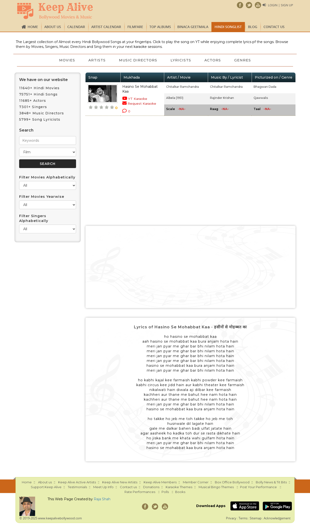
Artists (96, 60)
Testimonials (77, 487)
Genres (243, 60)
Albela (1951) (174, 98)
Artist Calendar (106, 26)
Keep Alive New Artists (119, 482)
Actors (213, 60)
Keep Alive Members (160, 482)
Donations (151, 487)
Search (26, 130)
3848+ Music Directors (41, 113)
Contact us (274, 26)
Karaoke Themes (179, 487)
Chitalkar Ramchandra (182, 86)
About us (52, 26)
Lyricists (181, 60)
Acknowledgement (277, 518)
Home (33, 26)
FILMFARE (135, 26)
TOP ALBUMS (160, 26)
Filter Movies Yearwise (41, 196)
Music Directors (138, 60)
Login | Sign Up (280, 5)
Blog (252, 26)
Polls (165, 492)
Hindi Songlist (228, 26)
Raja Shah (102, 499)
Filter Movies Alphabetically (47, 177)
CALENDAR (76, 26)
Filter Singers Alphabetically (33, 218)
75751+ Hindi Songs (38, 94)
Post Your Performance (258, 487)
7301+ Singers (33, 107)
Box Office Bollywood (232, 482)
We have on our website (43, 79)
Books (180, 492)
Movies (67, 60)
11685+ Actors (32, 100)
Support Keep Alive (46, 487)
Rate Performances (139, 492)
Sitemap (256, 518)
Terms (243, 518)
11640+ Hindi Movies (39, 88)
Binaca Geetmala (192, 26)
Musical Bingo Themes (216, 487)
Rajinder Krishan (222, 98)
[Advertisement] (190, 267)
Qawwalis (261, 98)
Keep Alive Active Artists (77, 482)
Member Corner (196, 482)
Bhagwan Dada (265, 86)
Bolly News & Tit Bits (271, 482)
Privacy (231, 518)
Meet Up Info (103, 487)
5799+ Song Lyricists (39, 119)
